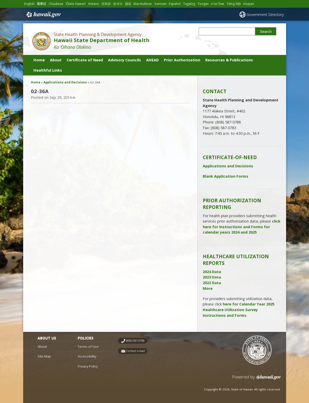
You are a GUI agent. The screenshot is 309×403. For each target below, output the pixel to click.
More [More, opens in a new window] (208, 288)
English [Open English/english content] (29, 4)
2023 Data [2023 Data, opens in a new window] (212, 277)
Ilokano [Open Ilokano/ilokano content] (93, 4)
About (55, 59)
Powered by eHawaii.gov (257, 379)
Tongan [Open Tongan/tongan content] (203, 4)
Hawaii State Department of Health (101, 40)
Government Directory (265, 14)
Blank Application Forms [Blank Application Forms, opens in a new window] (225, 176)
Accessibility (87, 356)
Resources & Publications (229, 59)
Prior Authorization (182, 59)
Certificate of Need (85, 59)
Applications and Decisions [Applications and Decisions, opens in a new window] (228, 166)
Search (266, 32)
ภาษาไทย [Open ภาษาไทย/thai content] (217, 4)
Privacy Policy (88, 366)
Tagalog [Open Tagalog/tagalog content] (189, 4)
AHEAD (152, 59)
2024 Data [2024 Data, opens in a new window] (212, 271)
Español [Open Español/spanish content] (175, 4)
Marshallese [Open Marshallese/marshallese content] (143, 4)
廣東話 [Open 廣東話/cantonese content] (41, 4)
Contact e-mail (135, 351)
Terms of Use (88, 346)
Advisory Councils (124, 59)
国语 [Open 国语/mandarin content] (128, 4)
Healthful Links (47, 70)
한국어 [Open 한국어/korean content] (117, 4)
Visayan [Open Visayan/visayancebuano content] (248, 4)
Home (39, 59)
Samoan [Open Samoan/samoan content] (160, 4)
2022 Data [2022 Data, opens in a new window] (212, 282)
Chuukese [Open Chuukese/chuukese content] (56, 4)
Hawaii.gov (43, 14)
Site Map (44, 356)
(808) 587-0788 (135, 340)
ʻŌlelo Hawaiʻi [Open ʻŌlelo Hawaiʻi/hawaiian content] (76, 4)
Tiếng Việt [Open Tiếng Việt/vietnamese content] (234, 4)
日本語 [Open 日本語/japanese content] (106, 4)
